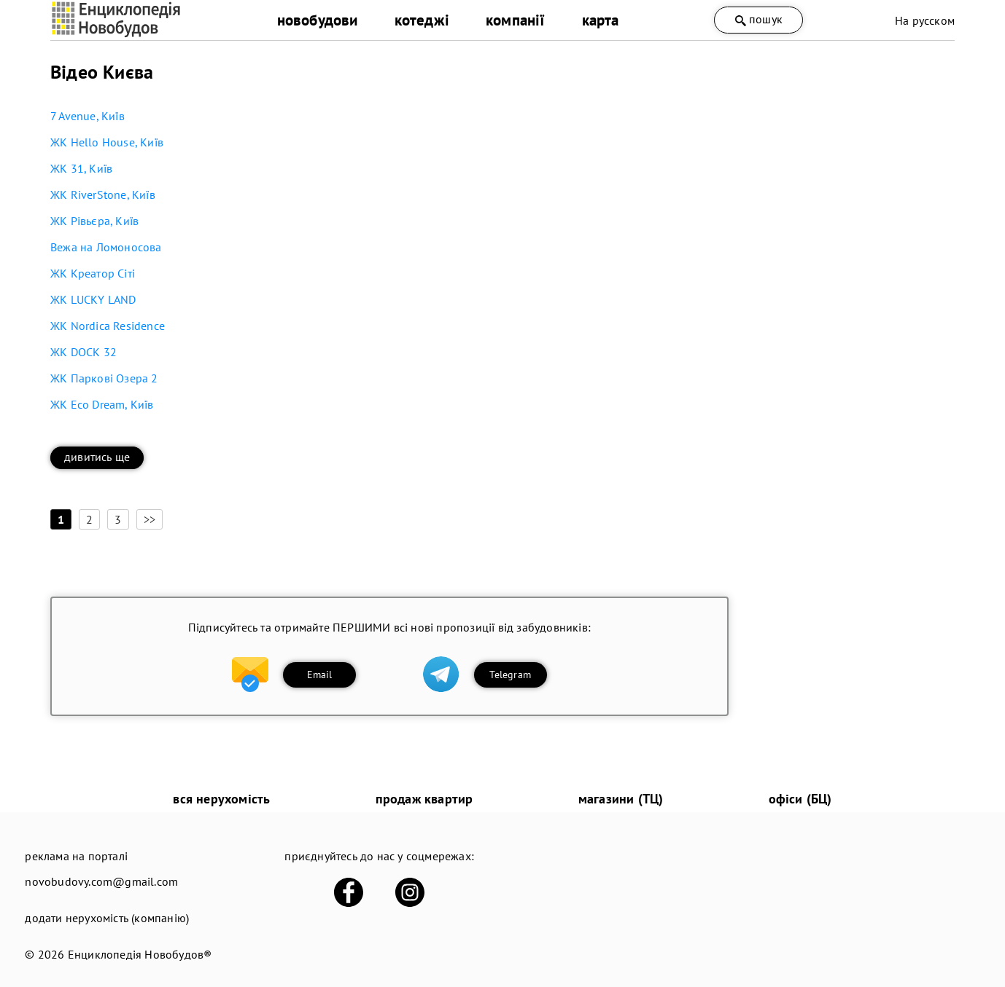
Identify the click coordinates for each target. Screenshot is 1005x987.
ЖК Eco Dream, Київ (102, 404)
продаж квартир (424, 798)
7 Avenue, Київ (87, 116)
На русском (925, 20)
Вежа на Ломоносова (106, 247)
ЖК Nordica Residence (107, 325)
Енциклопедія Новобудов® (140, 954)
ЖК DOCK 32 (83, 352)
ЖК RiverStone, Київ (102, 194)
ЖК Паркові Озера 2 (104, 378)
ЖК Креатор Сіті (92, 273)
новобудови (317, 20)
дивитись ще (97, 456)
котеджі (422, 20)
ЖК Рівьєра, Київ (94, 220)
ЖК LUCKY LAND (93, 299)
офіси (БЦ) (800, 798)
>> (149, 519)
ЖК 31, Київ (81, 168)
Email (320, 674)
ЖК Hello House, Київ (106, 142)
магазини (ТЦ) (621, 798)
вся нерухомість (221, 798)
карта (600, 20)
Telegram (510, 674)
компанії (516, 20)
